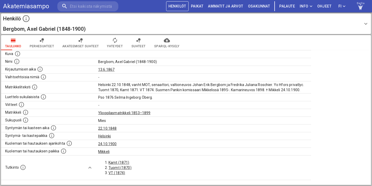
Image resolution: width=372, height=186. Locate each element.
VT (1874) (117, 173)
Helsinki (104, 136)
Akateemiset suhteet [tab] (80, 42)
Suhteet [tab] (138, 42)
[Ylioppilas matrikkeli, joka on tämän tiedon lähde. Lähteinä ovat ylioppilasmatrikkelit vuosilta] (25, 112)
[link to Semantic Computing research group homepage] (360, 6)
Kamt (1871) (119, 162)
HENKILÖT (177, 6)
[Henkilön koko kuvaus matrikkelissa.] (34, 87)
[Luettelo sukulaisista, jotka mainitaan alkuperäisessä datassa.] (43, 97)
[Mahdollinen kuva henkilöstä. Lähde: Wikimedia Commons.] (17, 54)
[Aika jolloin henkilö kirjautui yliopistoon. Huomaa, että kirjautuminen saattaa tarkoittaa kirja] (40, 69)
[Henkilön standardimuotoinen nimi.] (17, 61)
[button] (186, 23)
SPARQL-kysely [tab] (166, 42)
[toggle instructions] (26, 18)
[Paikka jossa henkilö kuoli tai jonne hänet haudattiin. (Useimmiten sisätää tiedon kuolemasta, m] (63, 151)
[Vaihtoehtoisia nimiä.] (43, 77)
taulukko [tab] (13, 42)
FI (342, 6)
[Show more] (90, 168)
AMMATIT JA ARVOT (225, 6)
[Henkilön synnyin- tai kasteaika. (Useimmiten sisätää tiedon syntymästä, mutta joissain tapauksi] (53, 128)
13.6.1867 (106, 69)
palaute (287, 6)
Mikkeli (104, 152)
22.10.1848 (107, 128)
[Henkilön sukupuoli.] (25, 120)
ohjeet (324, 6)
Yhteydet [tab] (115, 42)
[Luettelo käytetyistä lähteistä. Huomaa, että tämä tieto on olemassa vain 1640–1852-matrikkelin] (21, 104)
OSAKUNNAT (259, 6)
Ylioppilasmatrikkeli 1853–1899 (124, 113)
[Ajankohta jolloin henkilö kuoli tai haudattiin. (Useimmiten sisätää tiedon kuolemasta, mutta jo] (69, 143)
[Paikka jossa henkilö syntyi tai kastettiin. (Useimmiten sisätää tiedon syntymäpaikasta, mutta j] (52, 135)
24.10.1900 (107, 144)
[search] (87, 6)
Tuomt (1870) (120, 168)
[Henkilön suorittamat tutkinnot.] (23, 167)
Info (306, 6)
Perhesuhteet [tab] (42, 42)
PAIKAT (197, 6)
